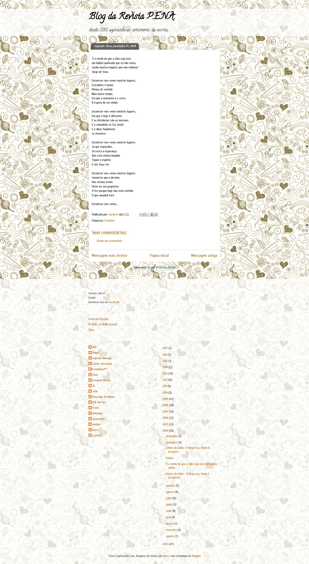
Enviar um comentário (109, 241)
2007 (165, 411)
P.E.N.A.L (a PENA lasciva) (102, 324)
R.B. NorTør (98, 402)
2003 (165, 544)
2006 (165, 418)
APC (94, 347)
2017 (165, 348)
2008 (165, 405)
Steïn (95, 408)
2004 (165, 430)
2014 (165, 367)
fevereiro (172, 530)
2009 (165, 399)
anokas (96, 424)
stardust (97, 435)
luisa (95, 430)
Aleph (95, 352)
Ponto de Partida (98, 319)
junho (169, 504)
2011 (165, 386)
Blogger (196, 556)
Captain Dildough (102, 358)
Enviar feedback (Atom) (161, 267)
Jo (93, 386)
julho (169, 498)
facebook (114, 302)
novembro (172, 442)
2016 (165, 354)
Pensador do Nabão (103, 397)
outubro (171, 485)
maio (169, 511)
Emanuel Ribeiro (101, 380)
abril (169, 517)
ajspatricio (98, 419)
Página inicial (159, 255)
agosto (170, 492)
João (95, 391)
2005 (165, 424)
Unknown (97, 413)
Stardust (109, 220)
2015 (165, 361)
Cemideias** (99, 369)
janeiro (170, 536)
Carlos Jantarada (102, 363)
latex (166, 556)
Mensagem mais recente (109, 255)
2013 (165, 373)
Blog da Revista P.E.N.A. (132, 17)
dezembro (172, 436)
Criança (169, 458)
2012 (165, 380)
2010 (165, 392)
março (170, 523)
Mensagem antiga (204, 255)
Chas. (91, 330)
